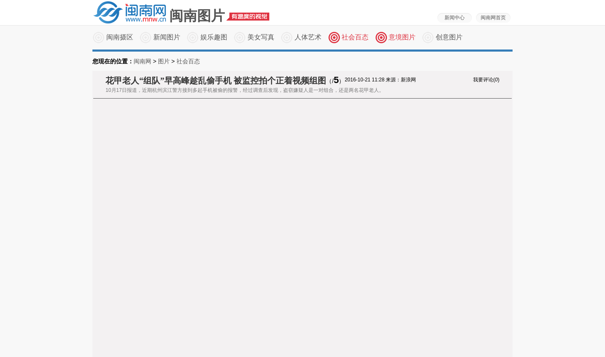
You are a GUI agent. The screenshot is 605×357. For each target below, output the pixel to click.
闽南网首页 (493, 18)
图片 (164, 61)
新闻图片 (166, 37)
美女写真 (260, 37)
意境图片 (402, 37)
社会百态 (355, 37)
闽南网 (142, 61)
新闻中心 (455, 18)
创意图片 (449, 37)
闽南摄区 (119, 37)
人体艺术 (308, 37)
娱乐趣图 (213, 37)
